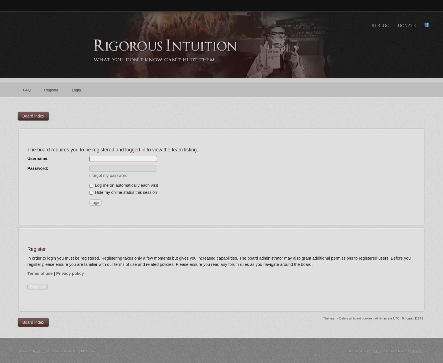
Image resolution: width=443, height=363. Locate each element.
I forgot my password (108, 175)
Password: (37, 168)
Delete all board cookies (355, 318)
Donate (407, 25)
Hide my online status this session (123, 192)
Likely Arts (374, 351)
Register (37, 286)
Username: (38, 158)
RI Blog (380, 25)
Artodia (417, 351)
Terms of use (40, 273)
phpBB (42, 351)
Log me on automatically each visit (123, 185)
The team (329, 318)
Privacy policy (70, 273)
